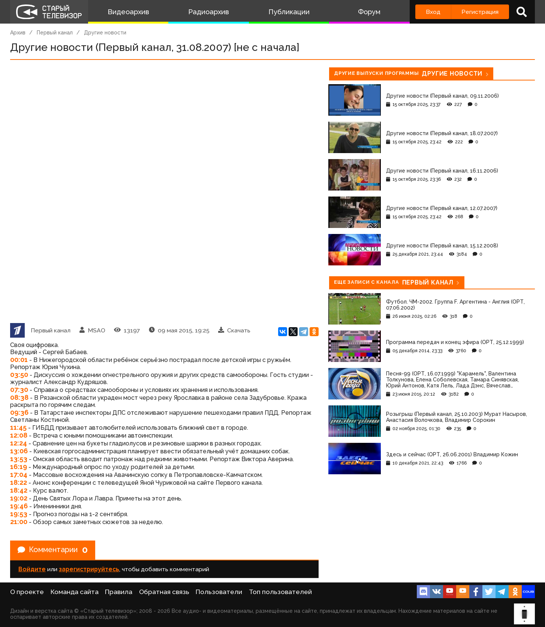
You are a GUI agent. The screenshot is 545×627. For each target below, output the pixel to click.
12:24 (18, 443)
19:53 (18, 514)
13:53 (18, 459)
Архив (17, 33)
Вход (433, 11)
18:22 (18, 482)
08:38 (19, 397)
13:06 (19, 451)
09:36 (19, 412)
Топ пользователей (280, 592)
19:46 (19, 506)
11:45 (18, 427)
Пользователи (219, 592)
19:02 (18, 498)
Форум (369, 12)
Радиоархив (208, 12)
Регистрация (480, 11)
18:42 (18, 490)
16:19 (18, 467)
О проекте (27, 592)
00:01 (19, 359)
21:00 (18, 522)
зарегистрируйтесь (89, 569)
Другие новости (105, 33)
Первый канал (55, 33)
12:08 (18, 435)
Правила (118, 592)
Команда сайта (75, 592)
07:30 (19, 389)
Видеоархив (128, 12)
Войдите (32, 569)
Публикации (289, 12)
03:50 (19, 374)
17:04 (18, 474)
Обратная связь (164, 592)
